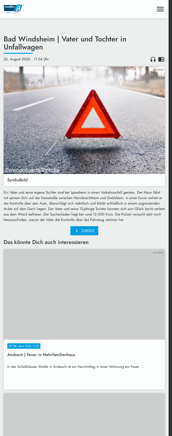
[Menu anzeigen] (160, 9)
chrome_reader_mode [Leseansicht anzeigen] (161, 59)
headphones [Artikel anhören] (153, 59)
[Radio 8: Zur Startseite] (44, 9)
